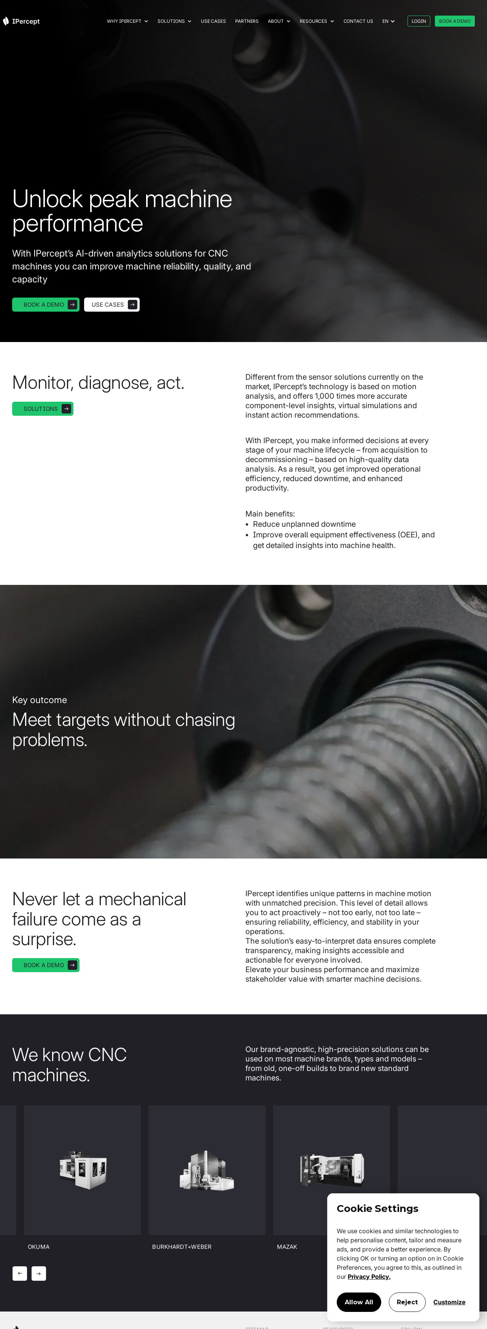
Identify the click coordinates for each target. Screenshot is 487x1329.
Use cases (213, 21)
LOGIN (419, 21)
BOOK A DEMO (455, 21)
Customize (449, 1302)
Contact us (358, 21)
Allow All (359, 1302)
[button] (127, 21)
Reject (407, 1302)
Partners (247, 21)
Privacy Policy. (369, 1276)
